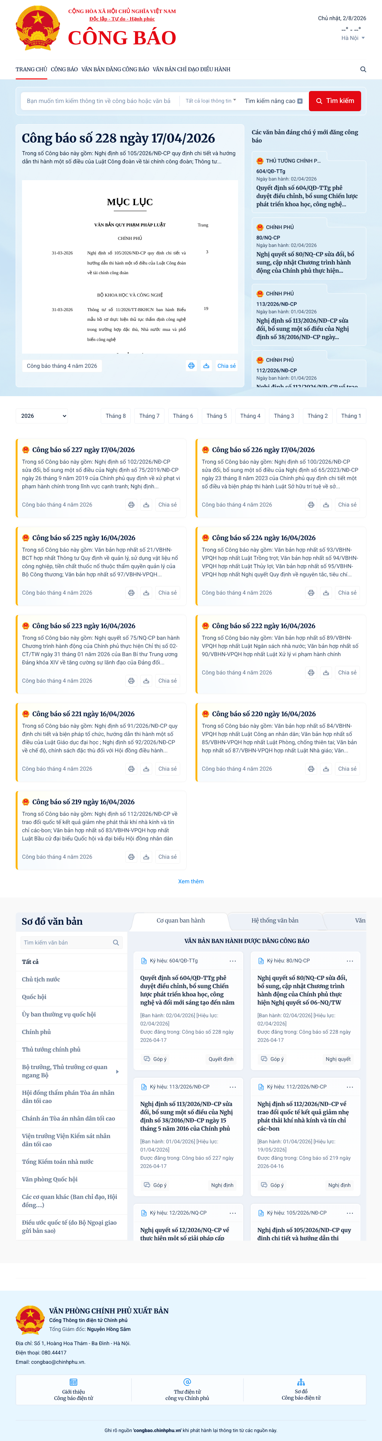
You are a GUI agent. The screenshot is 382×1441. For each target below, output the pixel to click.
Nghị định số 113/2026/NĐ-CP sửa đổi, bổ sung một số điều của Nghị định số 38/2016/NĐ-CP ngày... (302, 329)
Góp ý (155, 1059)
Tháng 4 (250, 416)
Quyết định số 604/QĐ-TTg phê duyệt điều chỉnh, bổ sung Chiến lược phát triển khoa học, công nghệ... (307, 196)
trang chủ (31, 69)
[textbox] (211, 101)
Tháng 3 (284, 416)
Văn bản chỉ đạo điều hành (192, 69)
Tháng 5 (217, 416)
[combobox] (211, 100)
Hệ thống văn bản (274, 920)
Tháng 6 (183, 416)
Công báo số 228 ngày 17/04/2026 (118, 138)
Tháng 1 (351, 416)
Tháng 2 (318, 416)
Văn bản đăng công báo (115, 69)
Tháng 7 (149, 416)
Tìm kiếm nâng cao (274, 100)
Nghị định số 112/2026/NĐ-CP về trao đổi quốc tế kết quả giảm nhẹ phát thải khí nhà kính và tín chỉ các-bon (303, 1117)
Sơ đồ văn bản (52, 921)
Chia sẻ (226, 366)
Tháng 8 (116, 416)
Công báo (64, 69)
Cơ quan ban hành (181, 920)
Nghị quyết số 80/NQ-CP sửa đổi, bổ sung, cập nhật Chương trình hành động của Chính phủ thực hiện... (305, 263)
